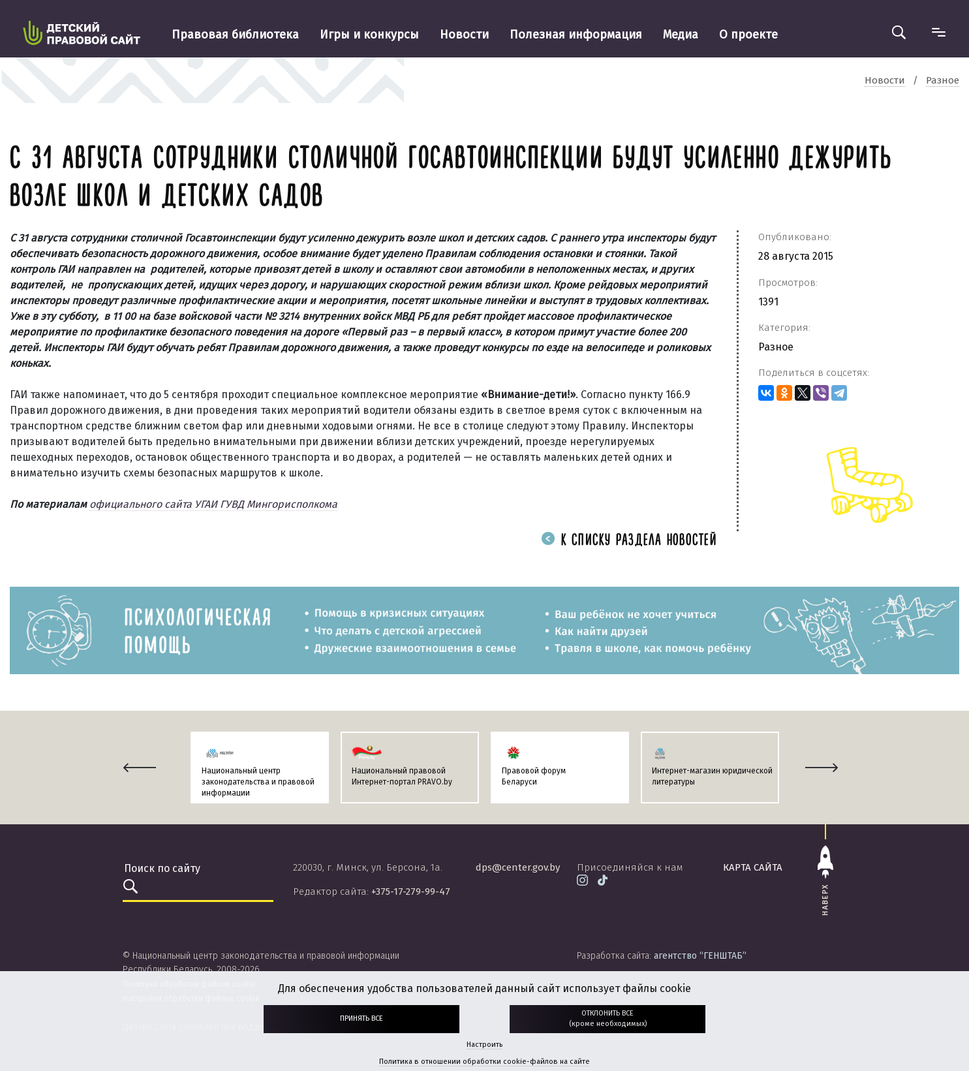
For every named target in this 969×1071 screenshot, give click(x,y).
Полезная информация (576, 34)
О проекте (748, 34)
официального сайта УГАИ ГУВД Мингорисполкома (213, 504)
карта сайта (752, 867)
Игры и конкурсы (369, 34)
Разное (775, 347)
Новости (464, 34)
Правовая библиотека (235, 34)
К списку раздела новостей (629, 540)
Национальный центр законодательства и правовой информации (258, 782)
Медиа (680, 34)
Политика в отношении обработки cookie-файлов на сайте (484, 1061)
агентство (700, 955)
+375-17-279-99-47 (410, 891)
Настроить (484, 1044)
